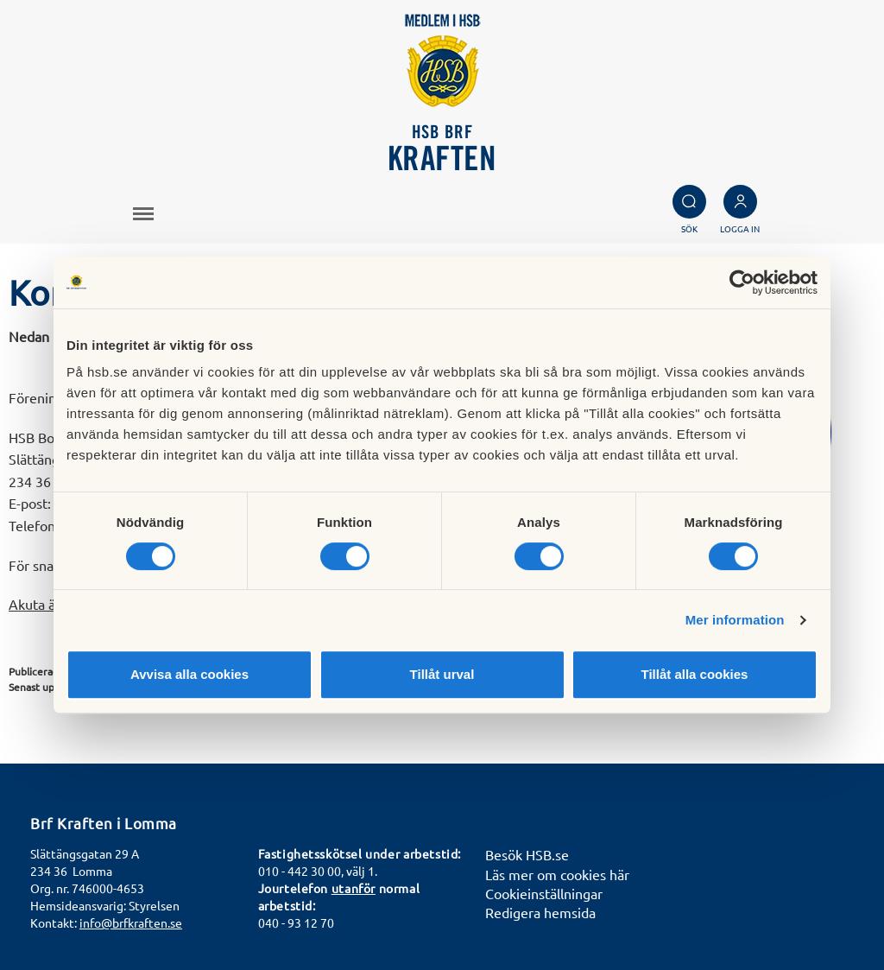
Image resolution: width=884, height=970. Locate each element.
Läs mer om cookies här (557, 874)
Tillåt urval (442, 674)
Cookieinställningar (544, 893)
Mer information (735, 619)
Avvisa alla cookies (189, 674)
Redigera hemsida (540, 912)
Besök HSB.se (527, 854)
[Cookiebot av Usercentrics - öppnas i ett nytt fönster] (742, 282)
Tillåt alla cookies (694, 674)
